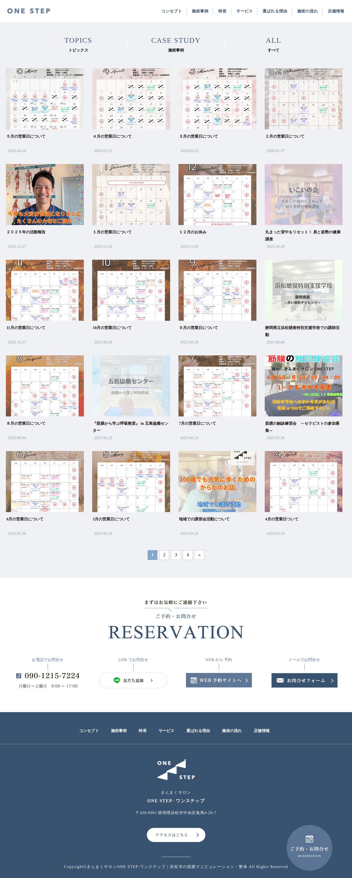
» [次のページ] (199, 554)
